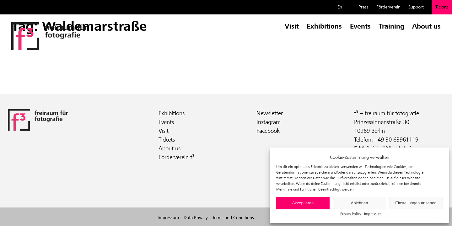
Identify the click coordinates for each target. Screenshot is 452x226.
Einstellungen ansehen (416, 203)
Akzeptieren (303, 203)
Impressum (373, 213)
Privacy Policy (350, 213)
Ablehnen (359, 203)
